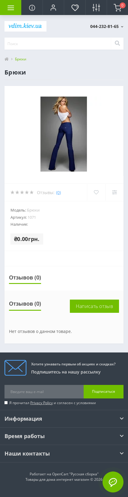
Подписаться (103, 391)
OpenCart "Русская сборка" (75, 474)
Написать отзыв (94, 306)
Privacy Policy (41, 402)
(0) (58, 192)
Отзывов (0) (25, 277)
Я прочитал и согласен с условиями (52, 402)
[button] (53, 7)
